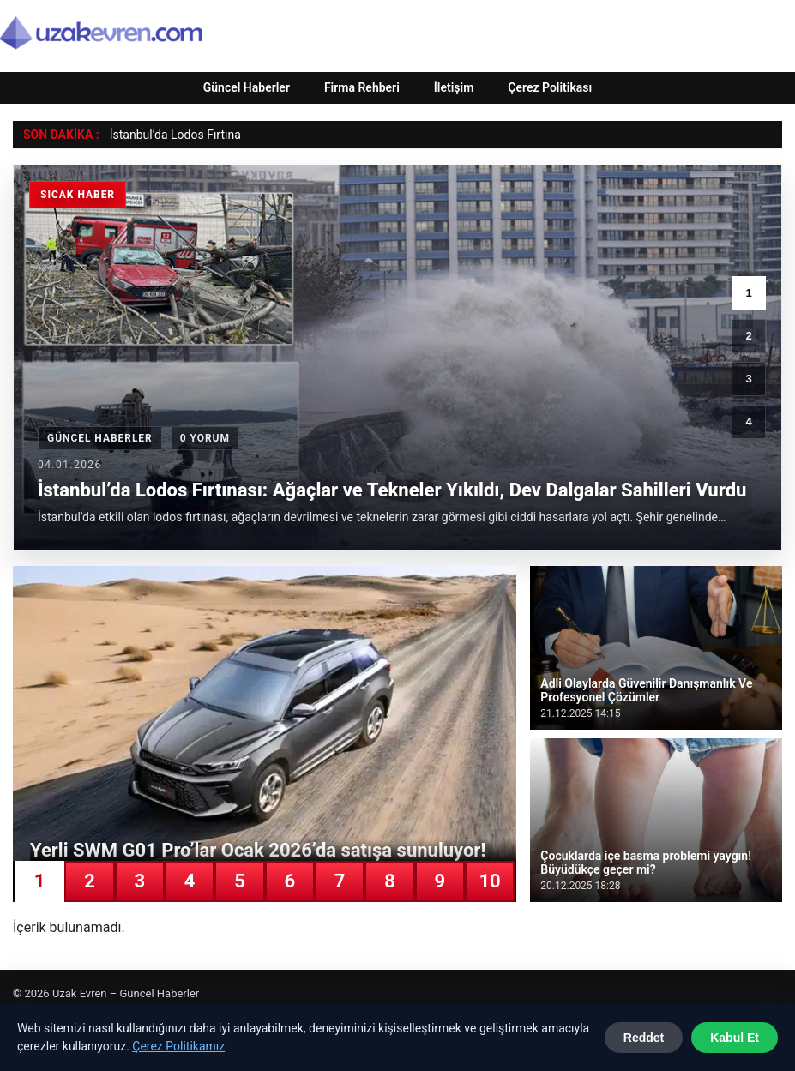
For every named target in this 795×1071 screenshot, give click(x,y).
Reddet (643, 1037)
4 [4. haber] (748, 421)
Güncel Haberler (246, 87)
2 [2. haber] (748, 335)
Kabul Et (734, 1037)
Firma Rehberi (362, 87)
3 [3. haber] (748, 378)
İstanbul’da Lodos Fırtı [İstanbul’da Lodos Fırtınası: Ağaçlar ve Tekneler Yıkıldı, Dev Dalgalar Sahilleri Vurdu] (169, 134)
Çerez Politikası (550, 87)
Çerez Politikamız (178, 1046)
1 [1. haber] (748, 292)
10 (490, 881)
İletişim (454, 87)
